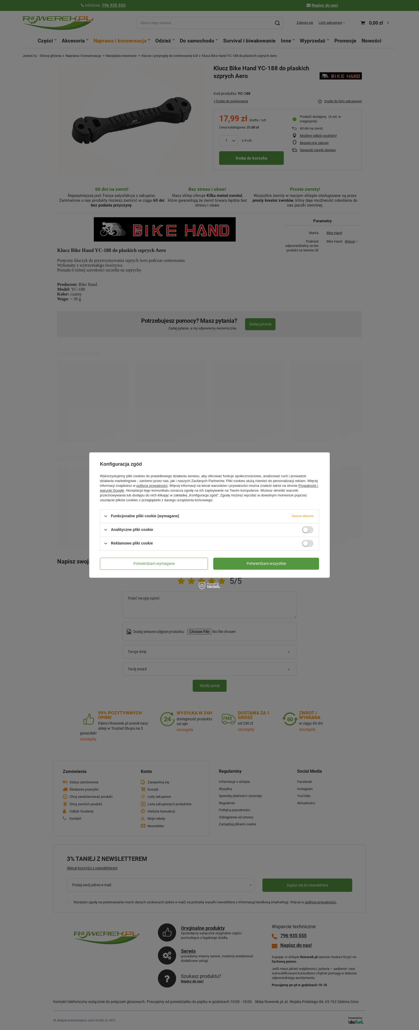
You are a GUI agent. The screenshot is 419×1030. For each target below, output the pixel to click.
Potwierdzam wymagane (154, 563)
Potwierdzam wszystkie (266, 563)
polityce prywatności (152, 486)
